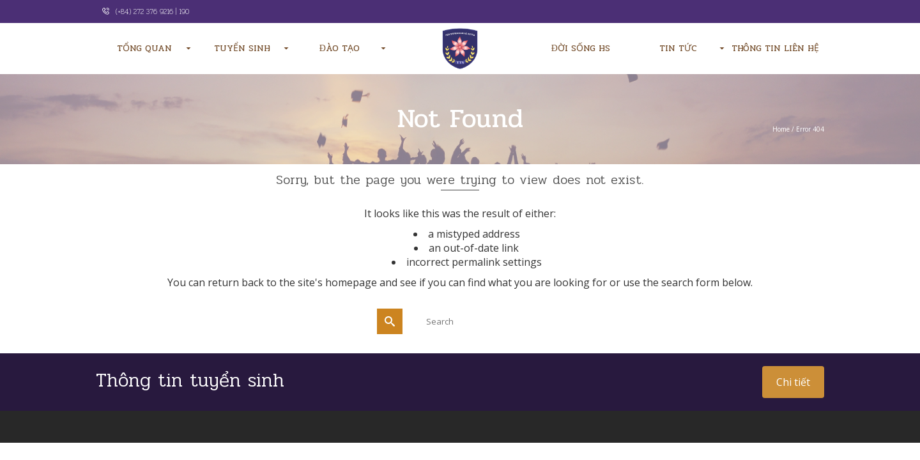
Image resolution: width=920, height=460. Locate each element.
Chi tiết (793, 382)
